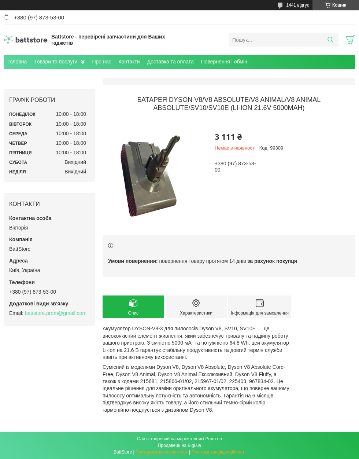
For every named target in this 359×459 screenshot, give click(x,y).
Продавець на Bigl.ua (179, 445)
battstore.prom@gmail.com (55, 313)
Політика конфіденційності (218, 452)
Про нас (101, 62)
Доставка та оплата (170, 62)
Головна (17, 62)
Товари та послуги (55, 62)
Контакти (129, 62)
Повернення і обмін (224, 62)
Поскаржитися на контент (162, 452)
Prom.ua (214, 438)
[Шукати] (330, 40)
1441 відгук (297, 5)
